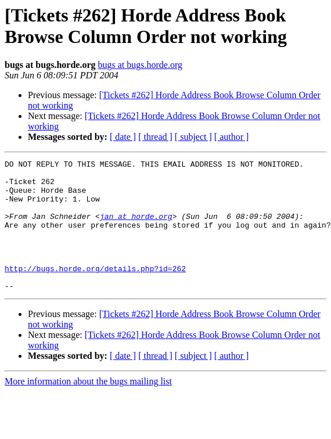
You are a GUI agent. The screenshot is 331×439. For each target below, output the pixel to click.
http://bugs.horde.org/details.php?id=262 (95, 291)
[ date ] (123, 137)
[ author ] (231, 137)
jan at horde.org (136, 228)
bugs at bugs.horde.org (140, 65)
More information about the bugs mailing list (88, 407)
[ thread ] (155, 137)
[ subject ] (193, 137)
